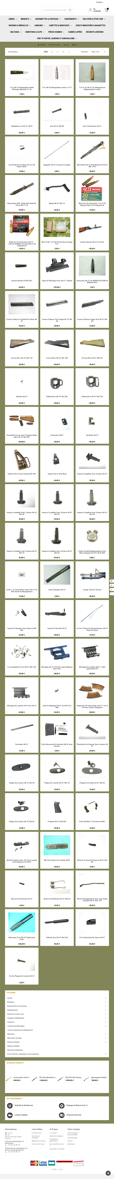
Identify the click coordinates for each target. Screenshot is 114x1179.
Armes (9, 1008)
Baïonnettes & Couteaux (17, 1016)
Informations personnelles (73, 1143)
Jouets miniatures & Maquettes (20, 1040)
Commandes (72, 1148)
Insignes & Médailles (15, 1028)
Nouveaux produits (36, 1147)
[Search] (70, 15)
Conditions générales (54, 1150)
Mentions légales (56, 1146)
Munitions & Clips (14, 1048)
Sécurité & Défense (15, 1060)
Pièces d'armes (13, 1052)
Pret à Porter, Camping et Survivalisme (23, 1064)
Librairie (10, 1032)
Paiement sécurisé (57, 1159)
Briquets (10, 1012)
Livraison (53, 1143)
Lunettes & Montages (16, 1036)
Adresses (71, 1154)
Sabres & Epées (13, 1056)
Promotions (36, 1143)
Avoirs (70, 1151)
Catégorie (11, 1002)
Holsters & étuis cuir (15, 1024)
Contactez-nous (38, 1154)
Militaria (10, 1044)
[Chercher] (54, 15)
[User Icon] (95, 15)
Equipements (12, 1020)
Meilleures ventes (39, 1151)
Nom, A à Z (99, 61)
